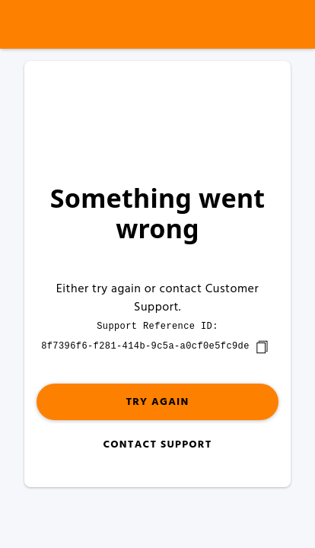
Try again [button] (157, 402)
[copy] (262, 347)
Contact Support (157, 445)
